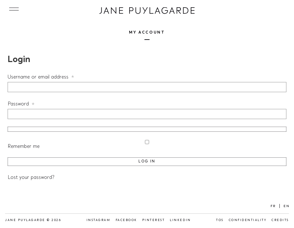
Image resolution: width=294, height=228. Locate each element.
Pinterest (153, 220)
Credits (280, 220)
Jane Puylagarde (147, 10)
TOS (220, 220)
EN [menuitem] (287, 206)
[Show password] (147, 129)
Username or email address (50, 77)
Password (30, 104)
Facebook (126, 220)
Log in (147, 161)
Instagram (98, 220)
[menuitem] (273, 206)
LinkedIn (180, 220)
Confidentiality (248, 220)
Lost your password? (31, 177)
